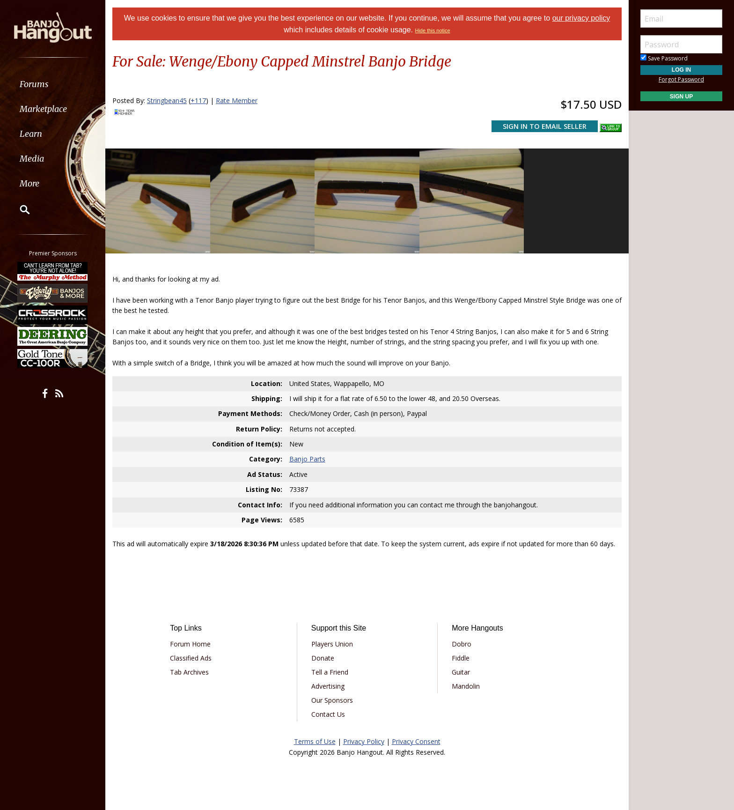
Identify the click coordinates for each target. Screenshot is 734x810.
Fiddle (461, 658)
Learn (31, 133)
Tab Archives (189, 672)
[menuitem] (52, 84)
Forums (34, 84)
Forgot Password (681, 79)
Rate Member (236, 100)
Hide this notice (432, 30)
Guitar (461, 672)
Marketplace (43, 109)
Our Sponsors (332, 700)
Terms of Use (315, 741)
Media (32, 158)
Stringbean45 (167, 100)
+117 (198, 100)
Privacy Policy (363, 741)
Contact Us (328, 714)
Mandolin (466, 686)
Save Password (664, 58)
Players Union (332, 643)
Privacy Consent (416, 741)
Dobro (461, 643)
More (29, 183)
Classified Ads (191, 658)
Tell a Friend (329, 672)
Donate (322, 658)
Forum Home (190, 643)
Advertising (328, 686)
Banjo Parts (307, 458)
